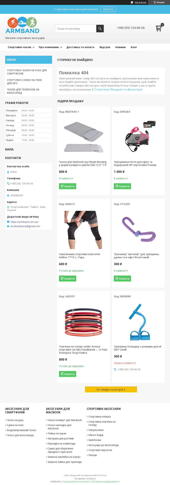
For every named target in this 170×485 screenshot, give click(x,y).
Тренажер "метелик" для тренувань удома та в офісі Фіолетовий (136, 255)
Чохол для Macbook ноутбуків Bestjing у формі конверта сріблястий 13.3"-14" (83, 163)
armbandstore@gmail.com (25, 226)
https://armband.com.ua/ (24, 221)
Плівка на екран (57, 433)
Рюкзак (92, 455)
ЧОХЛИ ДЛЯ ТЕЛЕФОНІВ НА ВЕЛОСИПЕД (23, 91)
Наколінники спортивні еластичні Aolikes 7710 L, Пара (79, 255)
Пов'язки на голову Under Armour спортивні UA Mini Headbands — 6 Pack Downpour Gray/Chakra (83, 349)
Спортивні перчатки (100, 450)
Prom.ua (102, 475)
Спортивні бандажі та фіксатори (118, 89)
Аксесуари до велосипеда (103, 445)
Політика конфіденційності (106, 481)
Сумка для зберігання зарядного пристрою (60, 450)
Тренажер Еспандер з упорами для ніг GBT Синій (138, 348)
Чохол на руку (15, 420)
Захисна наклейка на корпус (64, 456)
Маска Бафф (95, 435)
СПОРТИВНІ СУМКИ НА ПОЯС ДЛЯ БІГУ (24, 81)
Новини (120, 47)
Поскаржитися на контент (76, 481)
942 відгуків (140, 2)
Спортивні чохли (19, 47)
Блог (134, 47)
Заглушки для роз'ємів (61, 438)
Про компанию (49, 47)
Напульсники (96, 430)
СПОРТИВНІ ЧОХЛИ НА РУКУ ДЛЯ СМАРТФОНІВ (27, 72)
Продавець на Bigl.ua (85, 478)
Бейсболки (94, 440)
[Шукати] (100, 28)
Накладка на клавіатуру (61, 443)
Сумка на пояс (15, 425)
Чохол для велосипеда (20, 435)
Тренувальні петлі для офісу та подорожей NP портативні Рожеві (135, 163)
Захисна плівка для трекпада (65, 461)
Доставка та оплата (80, 47)
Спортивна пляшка (99, 416)
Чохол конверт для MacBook (65, 420)
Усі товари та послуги (109, 389)
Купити (108, 9)
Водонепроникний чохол (21, 430)
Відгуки (105, 47)
